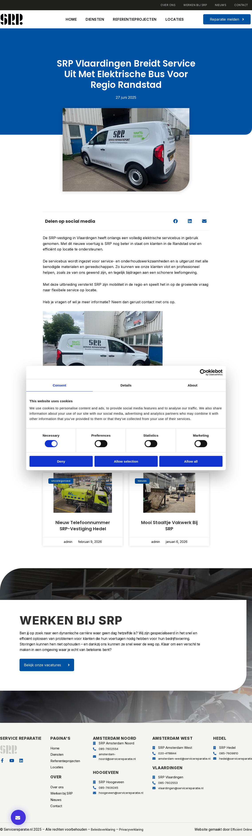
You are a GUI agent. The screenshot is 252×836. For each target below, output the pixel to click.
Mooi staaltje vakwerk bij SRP (169, 525)
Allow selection (126, 461)
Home (71, 19)
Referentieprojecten (135, 19)
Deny (61, 461)
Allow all (191, 461)
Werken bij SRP (195, 5)
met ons (162, 302)
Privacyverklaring (135, 827)
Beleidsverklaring (104, 827)
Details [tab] (126, 385)
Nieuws (220, 5)
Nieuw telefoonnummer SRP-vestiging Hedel (82, 525)
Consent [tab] (59, 385)
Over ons (168, 5)
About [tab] (192, 385)
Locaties (174, 19)
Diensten (95, 19)
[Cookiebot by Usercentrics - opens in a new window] (203, 372)
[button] (175, 221)
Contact (241, 5)
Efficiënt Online (240, 827)
